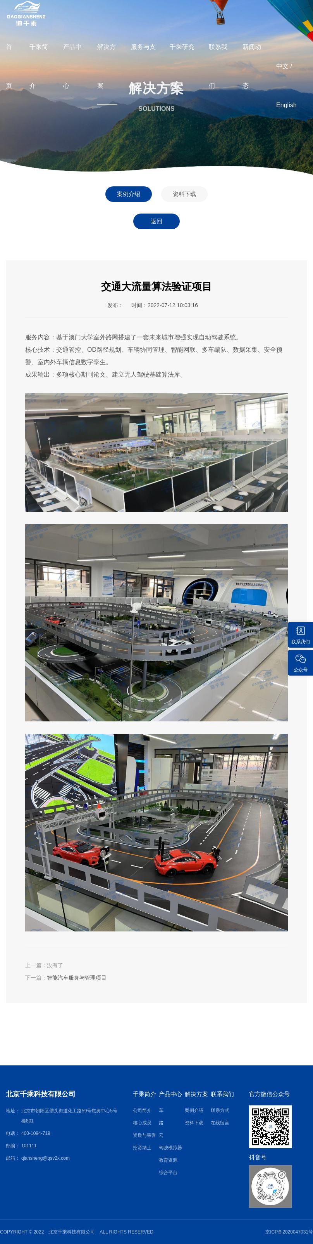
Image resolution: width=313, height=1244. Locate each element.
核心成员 (142, 1123)
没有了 (55, 965)
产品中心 (72, 66)
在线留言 (220, 1123)
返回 (156, 221)
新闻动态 (251, 66)
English (286, 105)
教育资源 (168, 1160)
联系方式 (220, 1110)
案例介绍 (128, 194)
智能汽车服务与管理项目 (77, 978)
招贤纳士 (142, 1147)
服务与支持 (143, 66)
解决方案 (106, 66)
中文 (282, 66)
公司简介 (142, 1110)
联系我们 (218, 66)
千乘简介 (38, 66)
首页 (9, 66)
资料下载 (184, 194)
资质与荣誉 (144, 1135)
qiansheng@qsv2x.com (45, 1158)
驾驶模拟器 (170, 1147)
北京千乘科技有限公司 (41, 1094)
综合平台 (168, 1172)
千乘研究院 (182, 66)
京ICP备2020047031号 (289, 1232)
